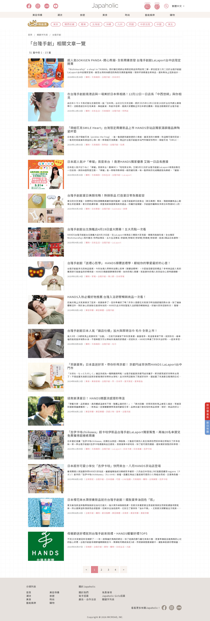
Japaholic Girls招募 (113, 596)
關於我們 (84, 592)
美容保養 (37, 15)
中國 (159, 24)
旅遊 (82, 15)
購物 (172, 15)
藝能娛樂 (150, 15)
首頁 (30, 34)
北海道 (96, 24)
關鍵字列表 (42, 34)
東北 (170, 24)
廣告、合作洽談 (87, 599)
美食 (105, 15)
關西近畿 (70, 24)
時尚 (127, 15)
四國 (131, 24)
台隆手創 (56, 34)
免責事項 (107, 592)
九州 (120, 24)
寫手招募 (84, 596)
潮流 (59, 15)
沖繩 (108, 24)
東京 (55, 24)
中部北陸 (145, 24)
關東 (83, 24)
